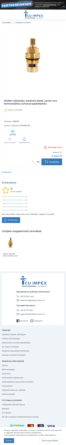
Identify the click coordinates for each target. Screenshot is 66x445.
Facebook (22, 320)
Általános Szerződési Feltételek (15, 351)
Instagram (36, 320)
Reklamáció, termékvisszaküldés (16, 343)
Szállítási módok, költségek (14, 334)
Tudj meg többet (49, 440)
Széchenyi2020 (8, 394)
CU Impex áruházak (10, 347)
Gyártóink (6, 374)
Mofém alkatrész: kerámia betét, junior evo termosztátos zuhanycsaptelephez (10, 255)
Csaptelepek (6, 22)
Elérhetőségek (8, 369)
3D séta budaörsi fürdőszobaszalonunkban (20, 417)
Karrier (5, 365)
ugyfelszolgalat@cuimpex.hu (30, 300)
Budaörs (5, 409)
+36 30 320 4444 (25, 296)
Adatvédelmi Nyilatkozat (12, 378)
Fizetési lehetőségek (11, 338)
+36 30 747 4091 (24, 310)
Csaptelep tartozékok (23, 22)
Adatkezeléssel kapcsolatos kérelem (18, 382)
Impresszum (7, 386)
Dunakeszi (6, 413)
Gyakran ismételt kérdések (14, 355)
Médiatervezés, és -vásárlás (13, 390)
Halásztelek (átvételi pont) (13, 404)
